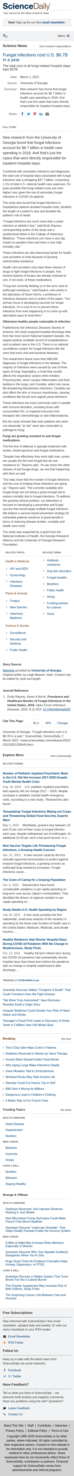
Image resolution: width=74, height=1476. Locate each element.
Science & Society (17, 625)
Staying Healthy (15, 1184)
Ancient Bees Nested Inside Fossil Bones (32, 1059)
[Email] (47, 114)
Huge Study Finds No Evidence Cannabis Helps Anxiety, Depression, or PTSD (36, 1263)
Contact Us (15, 1414)
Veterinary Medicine (16, 616)
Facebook (14, 1370)
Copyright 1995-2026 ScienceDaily (29, 1436)
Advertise (61, 1425)
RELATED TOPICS (15, 552)
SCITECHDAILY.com (28, 980)
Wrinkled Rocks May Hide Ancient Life (30, 1077)
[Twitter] (28, 114)
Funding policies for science (57, 605)
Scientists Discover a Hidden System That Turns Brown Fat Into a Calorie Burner (36, 1278)
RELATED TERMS (51, 552)
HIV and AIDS (19, 568)
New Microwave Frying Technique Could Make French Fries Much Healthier (35, 1220)
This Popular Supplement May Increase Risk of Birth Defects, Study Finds (35, 1287)
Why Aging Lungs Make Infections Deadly (32, 1065)
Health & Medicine (17, 561)
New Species (18, 607)
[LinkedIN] (41, 114)
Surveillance (18, 632)
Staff (30, 1425)
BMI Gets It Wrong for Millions (24, 1088)
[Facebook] (22, 114)
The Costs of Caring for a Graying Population (34, 879)
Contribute (44, 1425)
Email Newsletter (19, 1336)
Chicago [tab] (62, 723)
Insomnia (11, 1153)
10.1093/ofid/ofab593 (56, 709)
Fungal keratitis (57, 577)
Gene (50, 613)
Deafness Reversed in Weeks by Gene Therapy (36, 1053)
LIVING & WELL (11, 1165)
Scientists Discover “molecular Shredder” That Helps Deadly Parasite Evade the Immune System (38, 1229)
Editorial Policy (37, 1430)
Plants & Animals (16, 593)
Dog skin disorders (59, 571)
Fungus (15, 600)
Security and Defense (18, 641)
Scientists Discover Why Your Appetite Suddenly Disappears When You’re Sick (36, 1253)
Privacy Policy (15, 1430)
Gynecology (17, 575)
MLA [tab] (36, 723)
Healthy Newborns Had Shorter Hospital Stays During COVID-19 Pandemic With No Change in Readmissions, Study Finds (35, 944)
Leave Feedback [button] (19, 1408)
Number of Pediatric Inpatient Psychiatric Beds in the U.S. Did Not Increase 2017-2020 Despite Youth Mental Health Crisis (35, 777)
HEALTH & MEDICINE (14, 1118)
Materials (9, 670)
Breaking (9, 1038)
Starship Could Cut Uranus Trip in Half (30, 1082)
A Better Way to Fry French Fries (26, 1100)
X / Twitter (14, 1376)
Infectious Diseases (16, 583)
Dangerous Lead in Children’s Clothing (30, 1094)
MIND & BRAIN (10, 1142)
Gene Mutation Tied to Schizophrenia (29, 1071)
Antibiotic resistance (53, 562)
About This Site (13, 1425)
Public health (55, 590)
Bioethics (53, 584)
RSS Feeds (15, 1342)
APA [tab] (48, 723)
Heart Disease (14, 1124)
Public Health (18, 650)
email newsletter (53, 22)
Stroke (9, 1160)
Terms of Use (59, 1430)
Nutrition (10, 1136)
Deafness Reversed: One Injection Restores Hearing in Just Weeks (34, 1210)
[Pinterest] (35, 114)
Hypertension (14, 1129)
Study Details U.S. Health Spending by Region (35, 909)
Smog (51, 596)
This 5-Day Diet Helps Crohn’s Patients (30, 1047)
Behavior (11, 1147)
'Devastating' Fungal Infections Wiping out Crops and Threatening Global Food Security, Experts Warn (37, 816)
